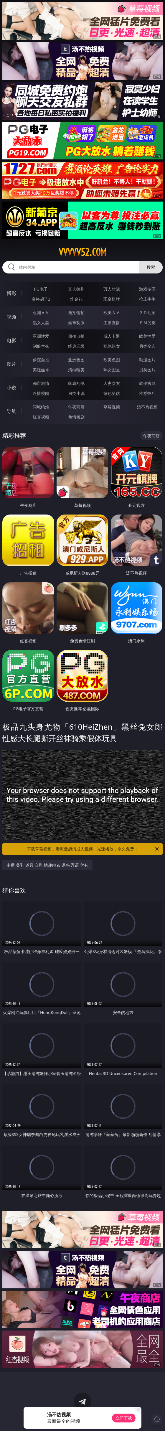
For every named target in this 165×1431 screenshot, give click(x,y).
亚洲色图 (76, 359)
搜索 (151, 267)
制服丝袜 (41, 346)
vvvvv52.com (82, 252)
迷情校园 (41, 393)
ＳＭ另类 (147, 322)
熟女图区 (111, 369)
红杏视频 (41, 417)
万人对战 (111, 289)
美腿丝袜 (41, 369)
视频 (11, 317)
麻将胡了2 (41, 299)
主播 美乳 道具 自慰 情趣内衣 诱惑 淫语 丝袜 (47, 865)
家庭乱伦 (76, 383)
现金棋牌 (111, 299)
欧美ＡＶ (111, 312)
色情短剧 (76, 417)
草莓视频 (111, 407)
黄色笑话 (111, 393)
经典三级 (76, 346)
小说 (11, 387)
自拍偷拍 (76, 312)
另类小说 (76, 393)
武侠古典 (147, 383)
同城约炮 (41, 407)
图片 (11, 364)
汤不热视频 (147, 407)
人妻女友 (111, 383)
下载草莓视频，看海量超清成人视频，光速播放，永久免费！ (93, 849)
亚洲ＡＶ (41, 312)
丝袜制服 (76, 322)
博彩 (11, 293)
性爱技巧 (147, 393)
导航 (11, 411)
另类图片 (147, 369)
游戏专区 (147, 289)
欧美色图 (111, 359)
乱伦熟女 (111, 346)
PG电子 (41, 289)
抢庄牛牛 (147, 299)
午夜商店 (76, 407)
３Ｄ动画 (147, 312)
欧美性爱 (147, 336)
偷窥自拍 (41, 359)
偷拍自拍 (76, 336)
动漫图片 (147, 359)
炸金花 (76, 299)
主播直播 (111, 322)
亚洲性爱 (41, 336)
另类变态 (147, 346)
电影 (11, 340)
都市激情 (41, 383)
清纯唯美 (76, 369)
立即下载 (124, 1418)
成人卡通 (111, 336)
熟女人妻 (41, 322)
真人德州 (76, 289)
